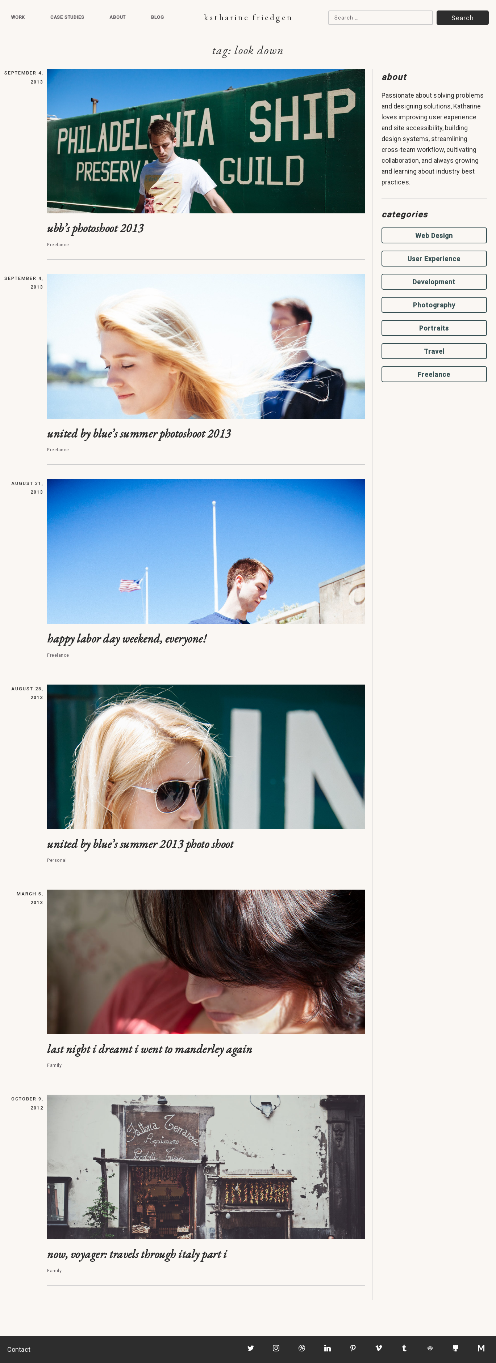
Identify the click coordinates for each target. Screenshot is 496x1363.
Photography (434, 305)
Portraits (434, 328)
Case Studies (67, 17)
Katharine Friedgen (248, 17)
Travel (434, 351)
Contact (18, 1349)
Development (434, 282)
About (117, 17)
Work (18, 17)
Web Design (434, 235)
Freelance (434, 374)
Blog (157, 17)
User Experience (434, 259)
